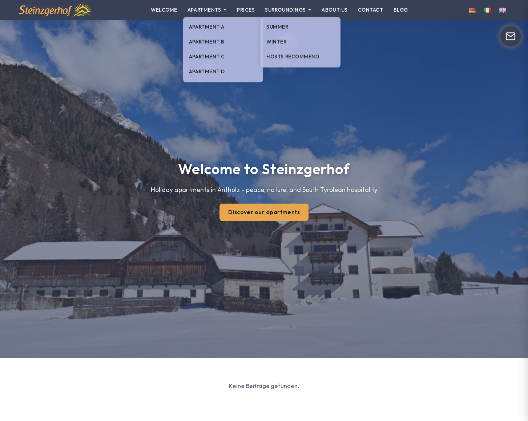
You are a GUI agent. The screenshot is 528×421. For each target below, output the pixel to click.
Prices (246, 10)
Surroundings (285, 10)
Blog (401, 10)
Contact (370, 10)
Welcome (164, 10)
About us (334, 10)
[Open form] (510, 36)
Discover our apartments (264, 212)
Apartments (204, 10)
